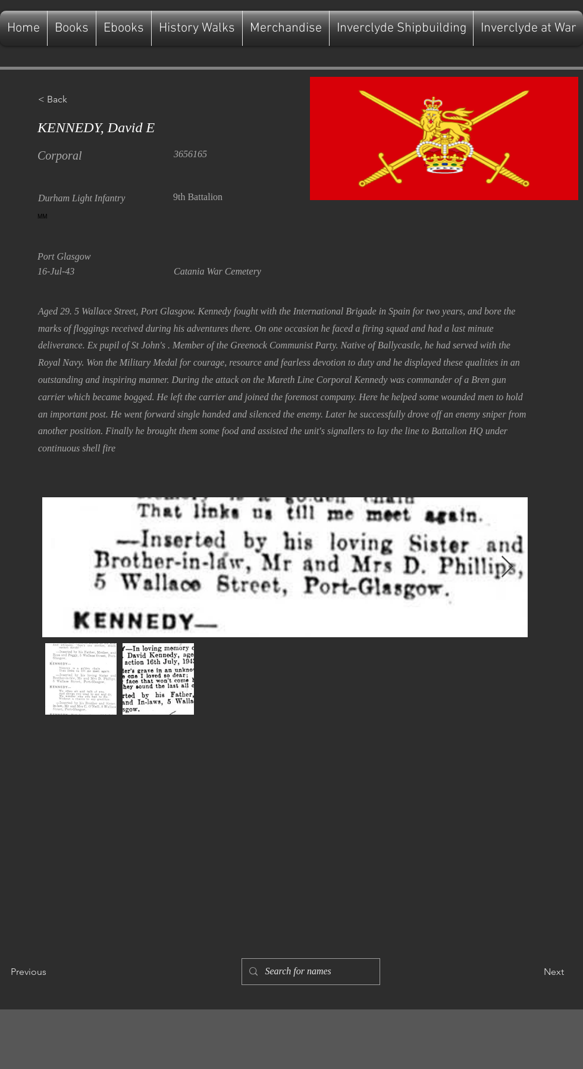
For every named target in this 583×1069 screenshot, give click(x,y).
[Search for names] (310, 971)
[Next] (534, 972)
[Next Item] (507, 567)
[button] (77, 99)
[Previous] (50, 972)
